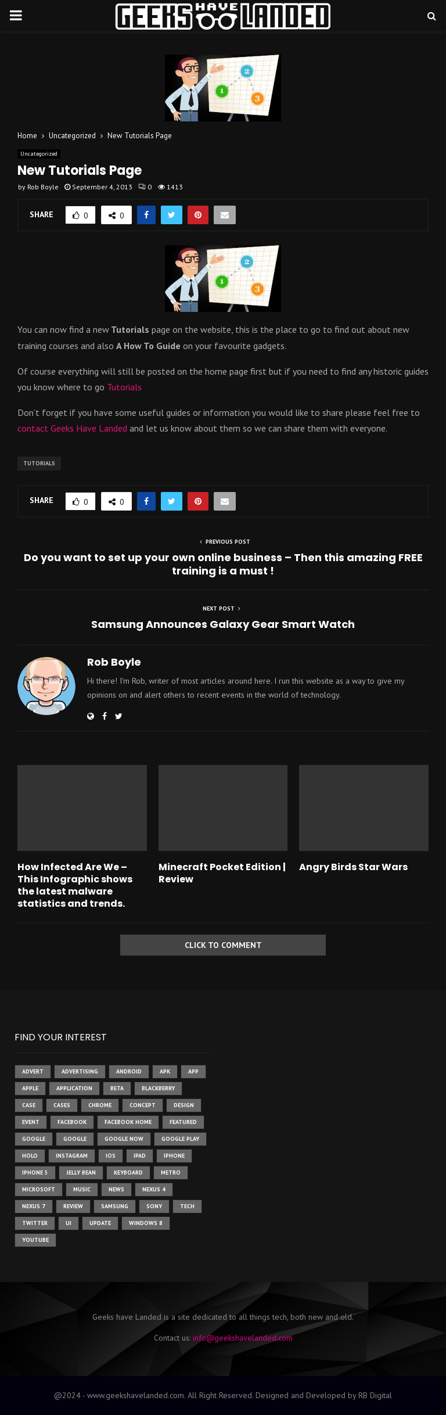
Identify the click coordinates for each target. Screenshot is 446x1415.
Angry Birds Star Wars (353, 867)
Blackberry (158, 1088)
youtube (35, 1240)
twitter (35, 1223)
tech (187, 1206)
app (193, 1071)
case (28, 1105)
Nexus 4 (154, 1189)
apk (165, 1071)
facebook (72, 1122)
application (74, 1088)
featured (183, 1122)
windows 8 (146, 1223)
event (30, 1122)
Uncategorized (38, 153)
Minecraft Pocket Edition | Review (222, 873)
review (73, 1206)
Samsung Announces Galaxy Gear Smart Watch (223, 624)
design (184, 1105)
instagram (72, 1155)
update (100, 1223)
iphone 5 (35, 1172)
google (33, 1139)
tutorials (39, 463)
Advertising (80, 1071)
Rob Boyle (43, 186)
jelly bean (81, 1172)
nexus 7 (33, 1206)
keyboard (128, 1172)
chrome (100, 1105)
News (116, 1189)
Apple (30, 1088)
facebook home (128, 1122)
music (82, 1189)
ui (68, 1223)
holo (30, 1155)
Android (129, 1071)
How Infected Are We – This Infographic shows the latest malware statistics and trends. (74, 885)
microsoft (38, 1189)
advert (33, 1071)
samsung (114, 1206)
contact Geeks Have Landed (73, 428)
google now (124, 1139)
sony (154, 1206)
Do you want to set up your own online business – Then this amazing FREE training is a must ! (223, 564)
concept (143, 1105)
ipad (140, 1155)
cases (61, 1105)
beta (117, 1088)
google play (180, 1139)
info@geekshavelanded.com (243, 1338)
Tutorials (124, 387)
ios (111, 1155)
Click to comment (223, 945)
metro (171, 1172)
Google (75, 1139)
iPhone (174, 1155)
